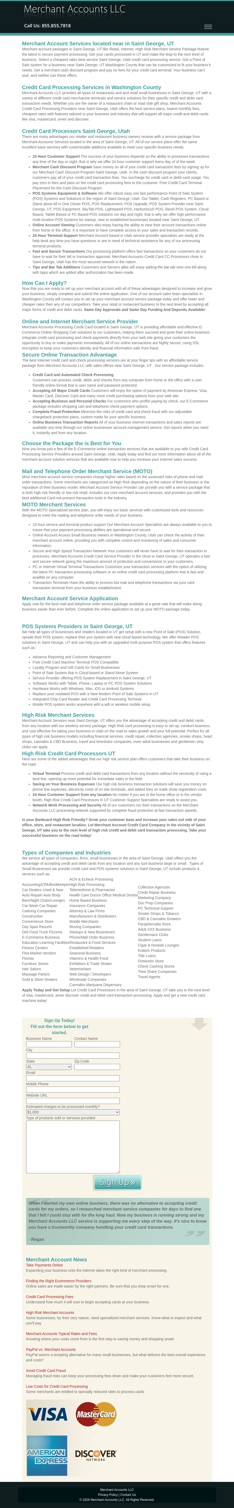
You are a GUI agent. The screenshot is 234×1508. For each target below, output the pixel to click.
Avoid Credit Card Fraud (46, 1370)
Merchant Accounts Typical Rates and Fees (61, 1334)
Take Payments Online (44, 1265)
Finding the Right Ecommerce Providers (58, 1281)
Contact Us (128, 1495)
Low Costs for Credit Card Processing (57, 1386)
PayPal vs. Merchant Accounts (51, 1349)
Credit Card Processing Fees (50, 1297)
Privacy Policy (108, 1495)
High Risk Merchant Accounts (50, 1312)
